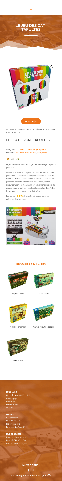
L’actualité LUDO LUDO (16, 440)
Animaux (20, 152)
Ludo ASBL (10, 401)
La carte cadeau (13, 420)
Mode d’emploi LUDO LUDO (18, 395)
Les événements (13, 424)
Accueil (10, 129)
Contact (9, 407)
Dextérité (37, 129)
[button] (51, 66)
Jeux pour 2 (41, 149)
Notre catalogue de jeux (16, 437)
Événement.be (12, 404)
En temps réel (30, 152)
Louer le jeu (31, 121)
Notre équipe (11, 398)
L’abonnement (12, 417)
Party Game (42, 152)
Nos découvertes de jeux (16, 443)
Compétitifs (23, 129)
